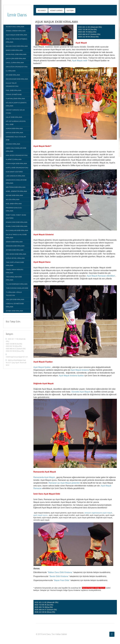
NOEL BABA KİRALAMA (14, 204)
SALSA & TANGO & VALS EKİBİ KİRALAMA (16, 236)
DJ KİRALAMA (10, 71)
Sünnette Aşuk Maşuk (80, 392)
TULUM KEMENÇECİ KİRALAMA (16, 284)
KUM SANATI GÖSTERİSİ (14, 172)
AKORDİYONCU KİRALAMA (15, 27)
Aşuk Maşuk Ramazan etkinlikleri (101, 276)
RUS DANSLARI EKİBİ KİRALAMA (17, 230)
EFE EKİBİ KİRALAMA (13, 75)
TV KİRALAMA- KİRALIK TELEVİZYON (14, 293)
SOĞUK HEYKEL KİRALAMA (15, 258)
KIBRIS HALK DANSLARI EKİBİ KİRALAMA (16, 149)
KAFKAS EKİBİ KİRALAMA (14, 133)
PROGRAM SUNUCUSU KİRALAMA (14, 209)
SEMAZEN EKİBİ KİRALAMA (15, 246)
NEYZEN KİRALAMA (12, 199)
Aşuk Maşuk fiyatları (42, 367)
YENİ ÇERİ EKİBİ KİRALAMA (15, 299)
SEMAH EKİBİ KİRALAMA (14, 242)
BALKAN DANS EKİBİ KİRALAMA (17, 46)
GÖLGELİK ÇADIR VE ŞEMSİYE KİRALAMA (16, 104)
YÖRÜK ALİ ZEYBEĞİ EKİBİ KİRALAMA (15, 305)
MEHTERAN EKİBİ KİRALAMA (15, 187)
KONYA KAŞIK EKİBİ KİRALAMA (16, 163)
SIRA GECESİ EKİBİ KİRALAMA (16, 254)
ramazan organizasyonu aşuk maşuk (98, 513)
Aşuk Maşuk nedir (79, 61)
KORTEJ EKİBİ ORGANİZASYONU (17, 168)
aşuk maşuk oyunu (40, 515)
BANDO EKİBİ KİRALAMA (14, 50)
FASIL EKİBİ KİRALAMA (13, 90)
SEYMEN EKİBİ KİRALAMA (14, 250)
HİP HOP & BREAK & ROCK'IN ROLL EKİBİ (15, 122)
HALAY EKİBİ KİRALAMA (14, 117)
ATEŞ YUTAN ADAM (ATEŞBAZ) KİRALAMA (16, 40)
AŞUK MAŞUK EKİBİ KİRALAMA (16, 35)
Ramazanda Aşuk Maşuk (44, 477)
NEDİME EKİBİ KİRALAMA (14, 195)
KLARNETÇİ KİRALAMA (14, 159)
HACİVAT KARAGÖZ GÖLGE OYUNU (15, 111)
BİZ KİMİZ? (42, 10)
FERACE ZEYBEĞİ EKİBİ (14, 94)
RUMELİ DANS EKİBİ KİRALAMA (16, 226)
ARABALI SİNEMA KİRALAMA (15, 31)
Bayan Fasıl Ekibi (61, 580)
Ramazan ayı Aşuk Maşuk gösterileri (64, 483)
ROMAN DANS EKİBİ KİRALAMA (16, 222)
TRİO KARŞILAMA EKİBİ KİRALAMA (14, 278)
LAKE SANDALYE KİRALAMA (15, 176)
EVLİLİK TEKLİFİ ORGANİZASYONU (12, 84)
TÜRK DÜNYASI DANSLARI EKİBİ (17, 288)
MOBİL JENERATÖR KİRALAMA (16, 191)
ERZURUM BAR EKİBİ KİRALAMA (17, 79)
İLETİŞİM (70, 10)
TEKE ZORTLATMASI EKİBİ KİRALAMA (15, 263)
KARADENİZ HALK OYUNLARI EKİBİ (16, 138)
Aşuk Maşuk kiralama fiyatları (71, 376)
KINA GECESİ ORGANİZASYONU (17, 155)
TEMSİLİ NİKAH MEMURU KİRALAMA (14, 271)
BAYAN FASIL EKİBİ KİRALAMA (16, 54)
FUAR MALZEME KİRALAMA (15, 98)
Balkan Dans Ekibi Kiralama (60, 572)
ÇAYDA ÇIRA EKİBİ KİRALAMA (16, 58)
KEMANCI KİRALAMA (13, 144)
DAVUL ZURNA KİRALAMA (15, 63)
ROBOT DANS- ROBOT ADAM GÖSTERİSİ (16, 216)
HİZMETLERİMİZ (56, 10)
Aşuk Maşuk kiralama (79, 370)
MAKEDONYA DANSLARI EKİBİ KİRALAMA (16, 181)
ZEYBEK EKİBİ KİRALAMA (14, 311)
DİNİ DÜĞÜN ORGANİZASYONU (17, 67)
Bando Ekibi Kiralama (59, 576)
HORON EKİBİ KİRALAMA (14, 128)
